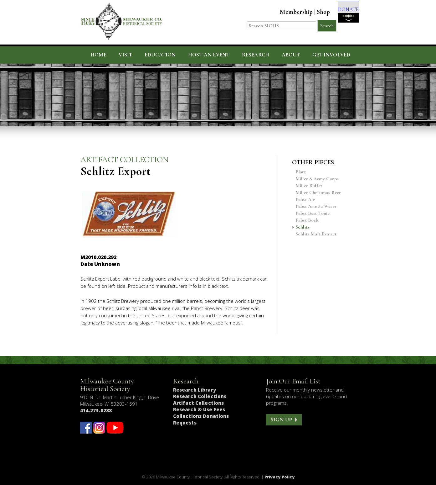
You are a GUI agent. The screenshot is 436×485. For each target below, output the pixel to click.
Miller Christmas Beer (318, 192)
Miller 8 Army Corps (317, 179)
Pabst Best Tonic (312, 213)
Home (98, 55)
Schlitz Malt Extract (315, 234)
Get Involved (331, 55)
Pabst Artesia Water (315, 206)
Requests (185, 422)
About (291, 55)
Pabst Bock (307, 220)
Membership (287, 12)
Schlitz (302, 227)
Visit (125, 55)
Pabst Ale (305, 199)
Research (255, 55)
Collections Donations (201, 416)
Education (160, 55)
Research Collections (200, 396)
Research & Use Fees (199, 409)
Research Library (194, 390)
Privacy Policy (279, 477)
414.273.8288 (96, 410)
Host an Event (208, 55)
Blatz (300, 172)
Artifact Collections (198, 403)
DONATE (344, 16)
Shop (314, 12)
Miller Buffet (308, 185)
